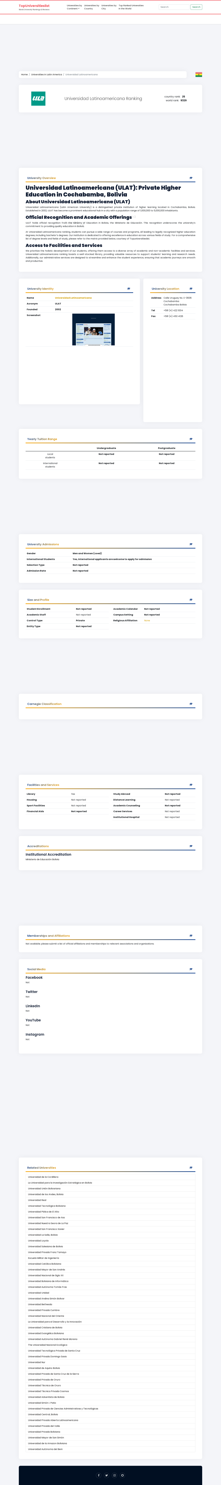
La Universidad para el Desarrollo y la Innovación (55, 1321)
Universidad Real (37, 1200)
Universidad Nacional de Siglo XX (46, 1275)
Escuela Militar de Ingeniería (43, 1258)
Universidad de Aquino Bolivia (44, 1368)
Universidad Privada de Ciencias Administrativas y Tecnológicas (63, 1408)
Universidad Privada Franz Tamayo (47, 1252)
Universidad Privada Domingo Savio (47, 1356)
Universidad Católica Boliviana (44, 1263)
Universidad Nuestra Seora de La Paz (48, 1223)
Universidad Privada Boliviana (44, 1431)
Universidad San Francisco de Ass (46, 1217)
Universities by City (108, 7)
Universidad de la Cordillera (43, 1177)
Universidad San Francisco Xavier (46, 1229)
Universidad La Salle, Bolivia (43, 1235)
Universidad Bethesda (40, 1304)
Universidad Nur (36, 1362)
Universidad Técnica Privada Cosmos (48, 1391)
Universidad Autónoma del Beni (45, 1449)
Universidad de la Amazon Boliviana (47, 1443)
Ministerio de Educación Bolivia (42, 859)
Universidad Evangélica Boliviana (46, 1333)
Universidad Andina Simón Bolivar (46, 1298)
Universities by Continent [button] (74, 7)
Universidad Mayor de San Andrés (46, 1269)
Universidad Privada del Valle (44, 1426)
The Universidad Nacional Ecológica (47, 1345)
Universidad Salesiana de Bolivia (45, 1246)
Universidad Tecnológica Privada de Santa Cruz (54, 1350)
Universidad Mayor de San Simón (46, 1437)
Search (196, 7)
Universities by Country (91, 7)
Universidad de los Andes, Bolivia (45, 1194)
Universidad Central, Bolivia (43, 1414)
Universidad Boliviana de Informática (48, 1281)
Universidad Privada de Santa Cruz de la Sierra (53, 1374)
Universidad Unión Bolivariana (44, 1188)
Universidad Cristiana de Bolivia (45, 1327)
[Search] (174, 7)
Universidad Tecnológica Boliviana (47, 1206)
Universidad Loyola (38, 1240)
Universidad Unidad (38, 1292)
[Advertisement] (110, 44)
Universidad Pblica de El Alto (43, 1211)
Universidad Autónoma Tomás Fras (47, 1287)
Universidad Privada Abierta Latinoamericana (53, 1420)
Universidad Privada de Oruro (44, 1379)
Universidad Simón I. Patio (42, 1402)
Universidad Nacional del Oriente (46, 1316)
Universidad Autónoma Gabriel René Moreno (52, 1339)
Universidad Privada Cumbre (44, 1310)
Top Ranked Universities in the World (131, 7)
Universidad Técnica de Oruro (44, 1385)
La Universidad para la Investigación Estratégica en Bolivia (60, 1182)
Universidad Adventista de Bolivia (46, 1397)
